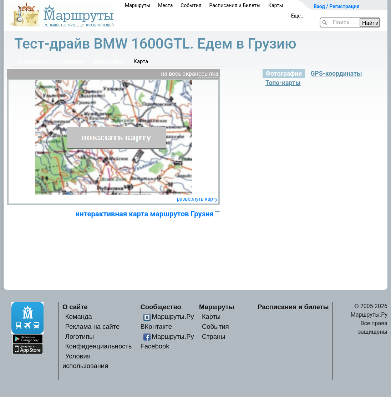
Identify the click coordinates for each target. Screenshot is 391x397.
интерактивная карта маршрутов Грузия (145, 214)
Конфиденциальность (98, 346)
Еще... (298, 16)
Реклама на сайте (92, 326)
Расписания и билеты (293, 307)
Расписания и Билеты (234, 5)
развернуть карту (197, 199)
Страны (213, 336)
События (191, 5)
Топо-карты (282, 82)
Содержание (33, 61)
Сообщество (161, 307)
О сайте (75, 307)
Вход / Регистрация (337, 6)
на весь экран (179, 73)
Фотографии (109, 61)
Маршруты (137, 5)
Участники (71, 61)
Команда (78, 316)
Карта (140, 61)
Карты (275, 5)
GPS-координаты (336, 73)
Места (165, 5)
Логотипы (79, 336)
